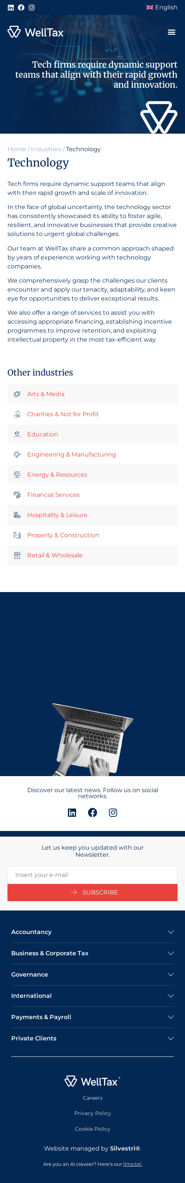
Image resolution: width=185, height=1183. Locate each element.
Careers (93, 1098)
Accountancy (31, 931)
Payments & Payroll (41, 1017)
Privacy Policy (92, 1113)
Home (16, 149)
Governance (29, 974)
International (31, 995)
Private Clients (33, 1038)
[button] (171, 32)
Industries (46, 149)
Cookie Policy (92, 1129)
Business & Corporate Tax (49, 953)
